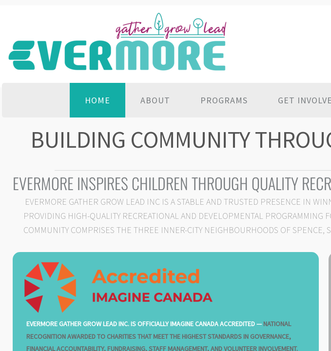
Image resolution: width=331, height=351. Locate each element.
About (155, 100)
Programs (224, 100)
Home (97, 100)
